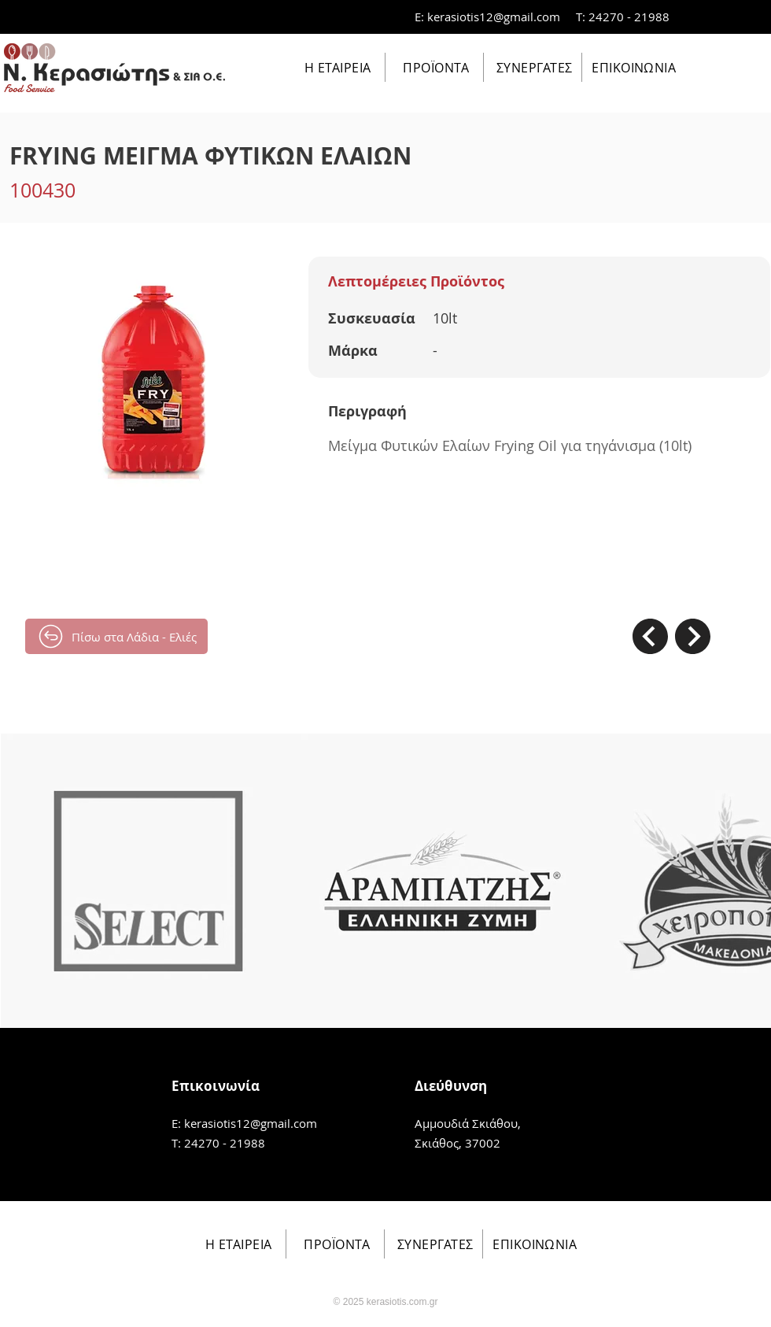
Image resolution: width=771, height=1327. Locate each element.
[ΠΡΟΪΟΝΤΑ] (435, 67)
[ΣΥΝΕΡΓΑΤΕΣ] (533, 67)
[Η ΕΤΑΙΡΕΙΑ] (336, 67)
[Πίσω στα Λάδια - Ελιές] (116, 636)
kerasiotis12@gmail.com (493, 16)
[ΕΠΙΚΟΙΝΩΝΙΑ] (632, 67)
